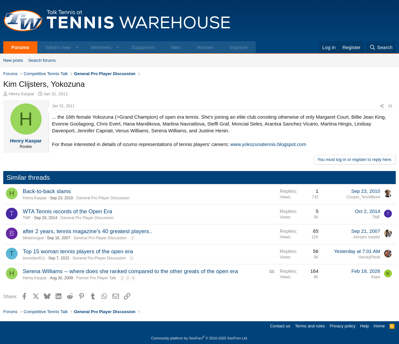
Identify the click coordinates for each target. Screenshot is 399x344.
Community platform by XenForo (199, 338)
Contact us (280, 326)
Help (364, 326)
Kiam (375, 277)
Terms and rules (310, 326)
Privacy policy (342, 326)
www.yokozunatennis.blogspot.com (268, 144)
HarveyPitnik (369, 257)
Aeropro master (366, 237)
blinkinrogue (33, 238)
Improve (238, 47)
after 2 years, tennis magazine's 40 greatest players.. (87, 231)
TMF (27, 218)
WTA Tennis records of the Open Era (67, 211)
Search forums (42, 60)
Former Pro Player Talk (96, 278)
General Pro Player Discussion (102, 198)
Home (379, 326)
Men (176, 47)
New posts (13, 60)
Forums (20, 47)
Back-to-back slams (47, 191)
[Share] (382, 106)
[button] (77, 47)
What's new (58, 47)
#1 (390, 106)
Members (101, 47)
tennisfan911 (34, 258)
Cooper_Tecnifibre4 (363, 197)
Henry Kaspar (21, 93)
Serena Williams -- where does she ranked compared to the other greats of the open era (130, 271)
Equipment (143, 47)
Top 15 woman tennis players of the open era (78, 251)
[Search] (381, 47)
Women (205, 47)
